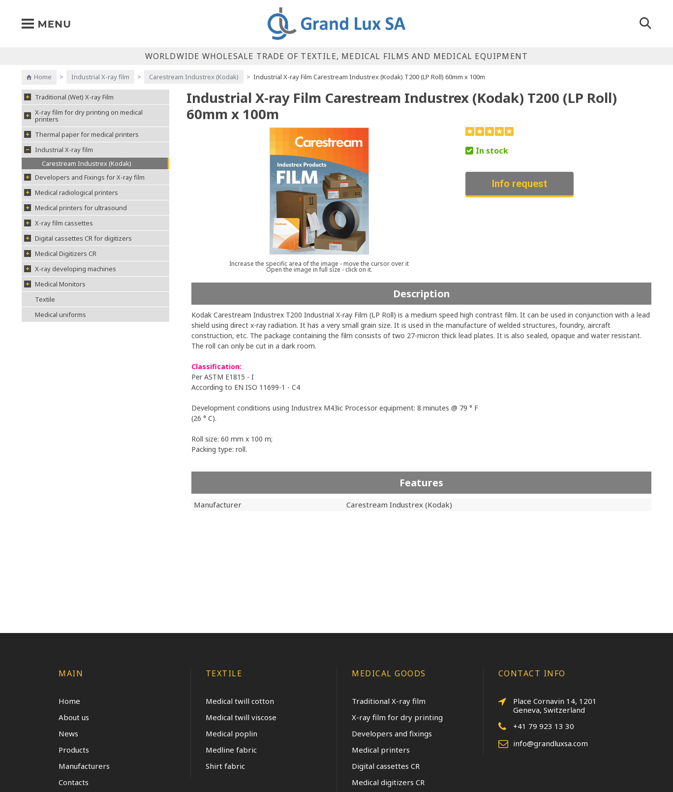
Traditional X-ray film (389, 701)
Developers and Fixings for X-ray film (84, 177)
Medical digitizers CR (388, 782)
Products (74, 749)
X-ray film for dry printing (397, 717)
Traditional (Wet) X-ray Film (69, 97)
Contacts (74, 782)
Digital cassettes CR (386, 765)
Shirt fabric (225, 765)
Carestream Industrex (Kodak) (194, 76)
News (68, 733)
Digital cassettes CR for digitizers (78, 238)
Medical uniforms (60, 314)
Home (43, 76)
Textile (45, 299)
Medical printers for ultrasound (75, 207)
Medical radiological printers (71, 192)
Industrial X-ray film (100, 76)
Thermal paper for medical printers (81, 134)
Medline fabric (231, 749)
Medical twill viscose (241, 717)
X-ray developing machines (70, 268)
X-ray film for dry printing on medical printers (83, 116)
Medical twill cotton (240, 701)
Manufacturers (84, 765)
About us (74, 717)
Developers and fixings (392, 733)
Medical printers (381, 749)
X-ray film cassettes (58, 223)
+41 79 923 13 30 (536, 726)
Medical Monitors (55, 284)
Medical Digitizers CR (60, 253)
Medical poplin (231, 733)
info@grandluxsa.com (543, 744)
